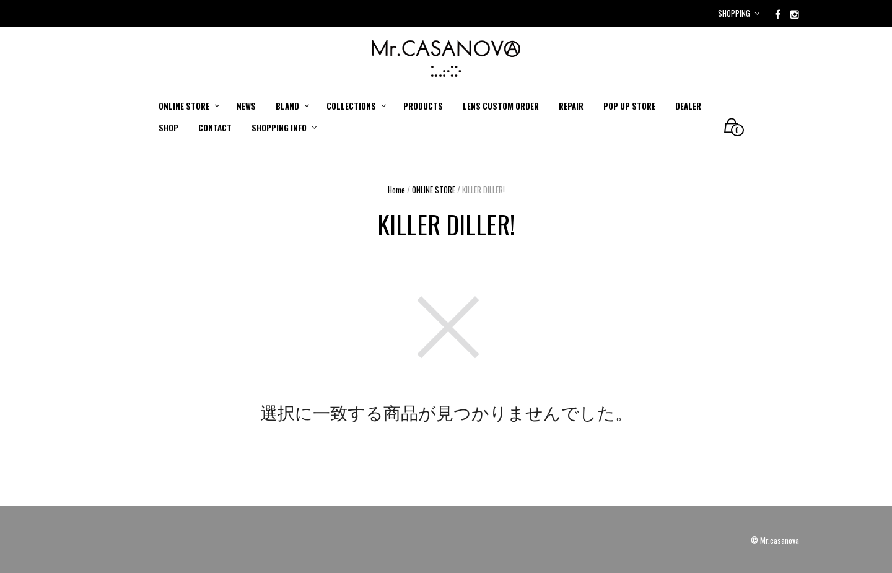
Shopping (734, 13)
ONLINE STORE (433, 189)
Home (396, 189)
